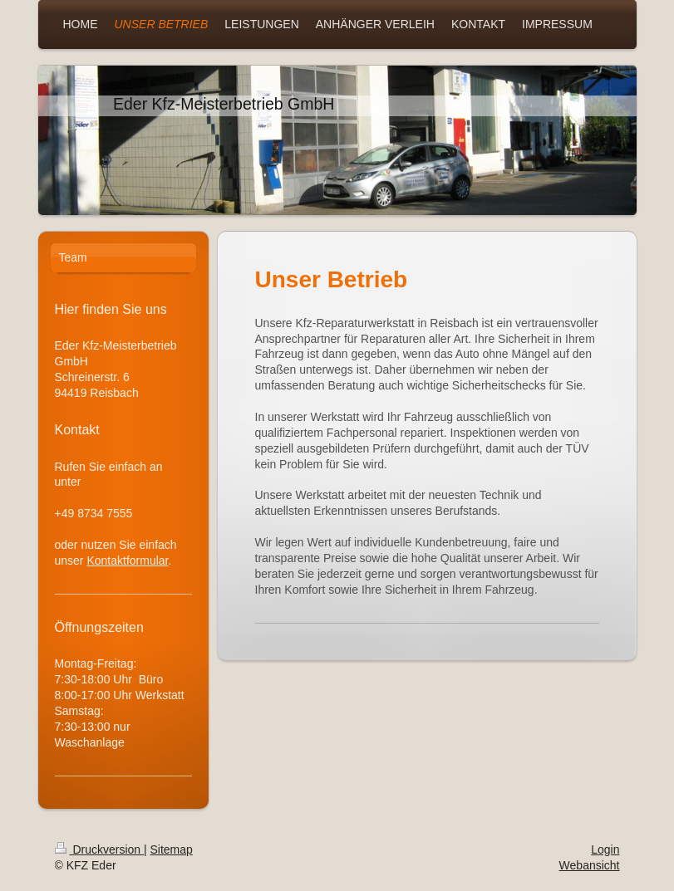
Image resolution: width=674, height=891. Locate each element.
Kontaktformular (127, 560)
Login (605, 849)
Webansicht (589, 865)
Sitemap (171, 849)
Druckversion (99, 849)
